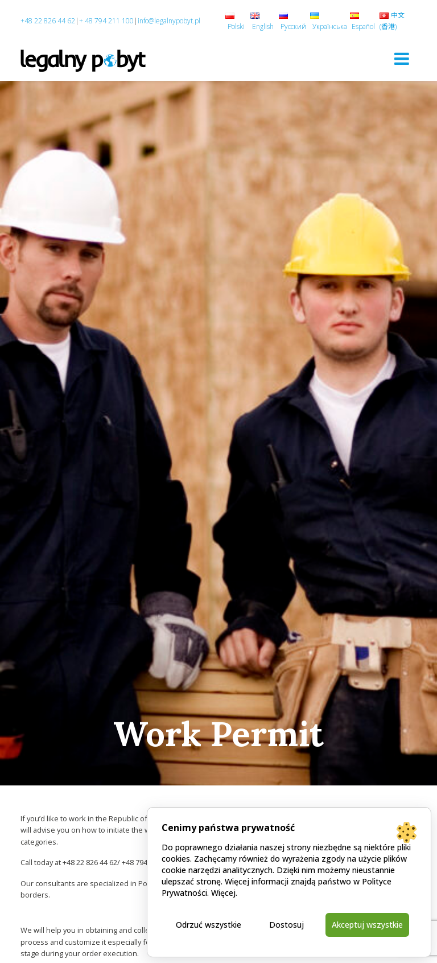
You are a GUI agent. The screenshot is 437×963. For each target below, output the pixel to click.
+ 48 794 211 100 (106, 21)
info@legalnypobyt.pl (169, 21)
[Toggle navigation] (402, 58)
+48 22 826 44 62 (47, 21)
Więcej (223, 892)
